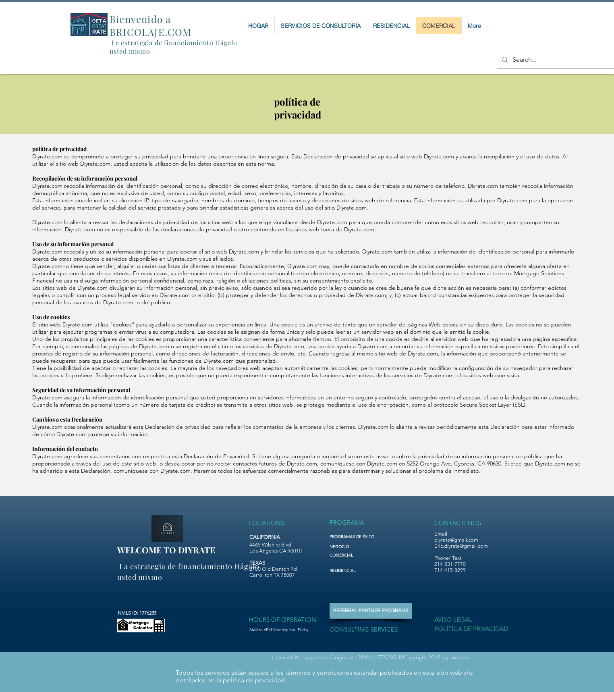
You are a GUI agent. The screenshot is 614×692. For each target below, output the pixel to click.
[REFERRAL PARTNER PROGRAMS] (371, 611)
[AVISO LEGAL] (455, 620)
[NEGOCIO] (348, 547)
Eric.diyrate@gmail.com (461, 546)
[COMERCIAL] (349, 555)
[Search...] (557, 60)
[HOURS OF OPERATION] (282, 620)
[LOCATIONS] (267, 523)
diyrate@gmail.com (456, 540)
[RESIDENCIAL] (349, 570)
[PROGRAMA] (347, 522)
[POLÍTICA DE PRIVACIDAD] (471, 629)
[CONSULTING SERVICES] (368, 629)
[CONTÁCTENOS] (457, 523)
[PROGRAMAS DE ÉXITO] (365, 537)
